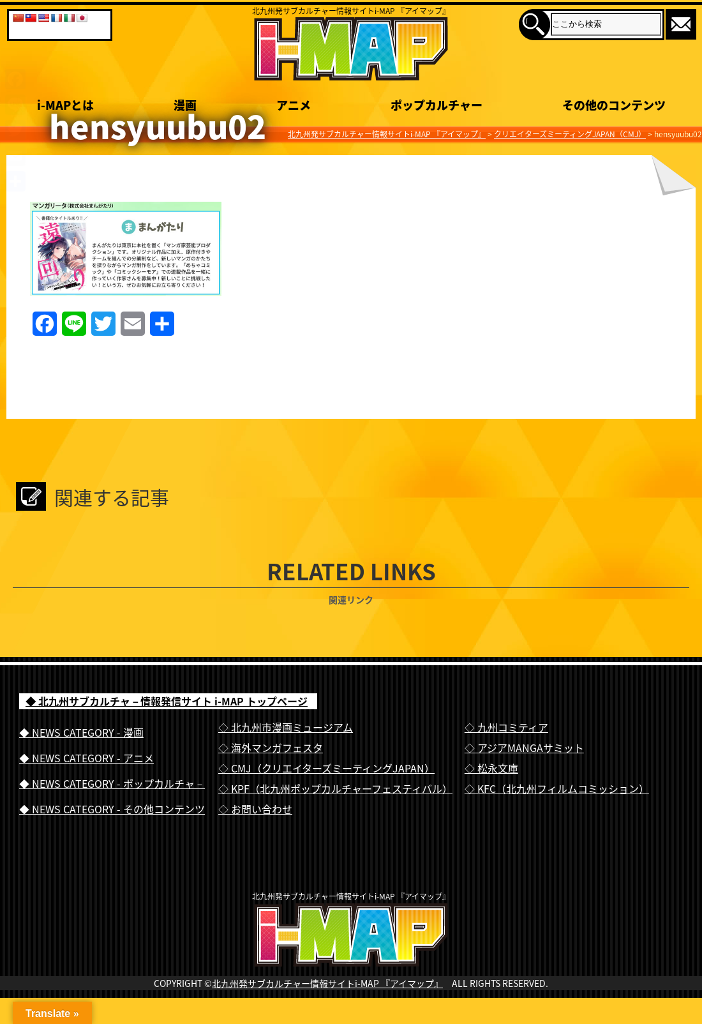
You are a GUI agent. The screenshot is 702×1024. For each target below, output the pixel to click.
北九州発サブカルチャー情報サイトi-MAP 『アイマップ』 (327, 1009)
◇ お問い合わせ (255, 809)
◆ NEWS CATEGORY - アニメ (86, 757)
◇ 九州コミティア (506, 727)
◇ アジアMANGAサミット (524, 747)
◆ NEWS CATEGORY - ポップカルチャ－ (112, 783)
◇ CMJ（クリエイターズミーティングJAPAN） (326, 768)
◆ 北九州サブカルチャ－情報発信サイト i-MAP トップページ (167, 701)
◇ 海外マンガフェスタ (270, 747)
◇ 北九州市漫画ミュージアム (285, 727)
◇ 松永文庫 (491, 768)
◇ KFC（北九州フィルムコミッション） (557, 788)
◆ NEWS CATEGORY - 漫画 (81, 732)
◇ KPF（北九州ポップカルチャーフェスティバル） (335, 788)
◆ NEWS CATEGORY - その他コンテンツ (112, 809)
